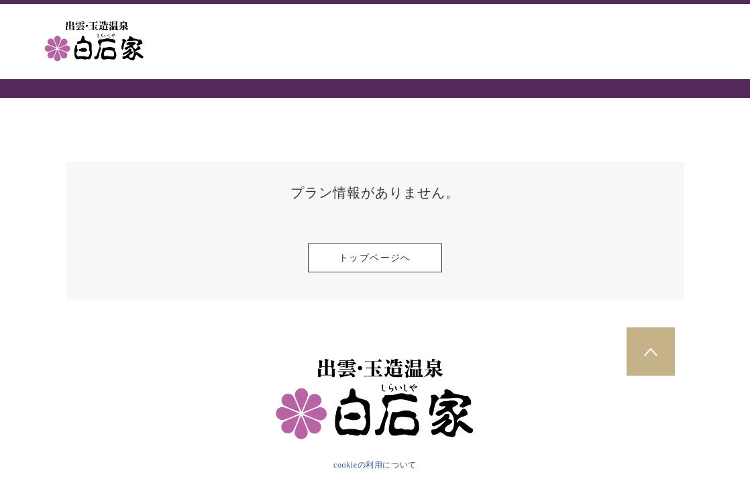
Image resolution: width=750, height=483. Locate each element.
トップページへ (375, 258)
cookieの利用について (375, 465)
